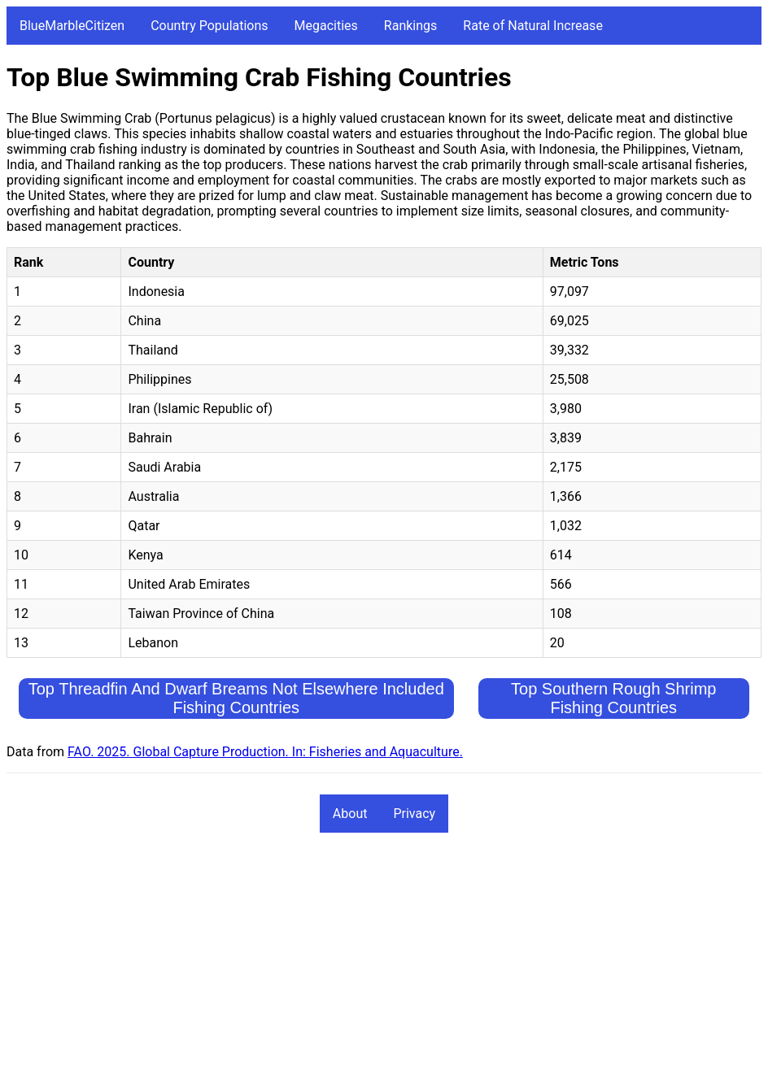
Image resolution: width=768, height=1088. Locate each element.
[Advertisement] (384, 967)
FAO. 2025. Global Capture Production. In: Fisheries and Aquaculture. (265, 751)
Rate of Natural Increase (533, 25)
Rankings (410, 25)
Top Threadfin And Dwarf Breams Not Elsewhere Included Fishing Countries (236, 698)
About (350, 813)
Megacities (326, 25)
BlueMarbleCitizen (72, 25)
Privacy (414, 813)
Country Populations (209, 25)
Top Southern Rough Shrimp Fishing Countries (613, 698)
